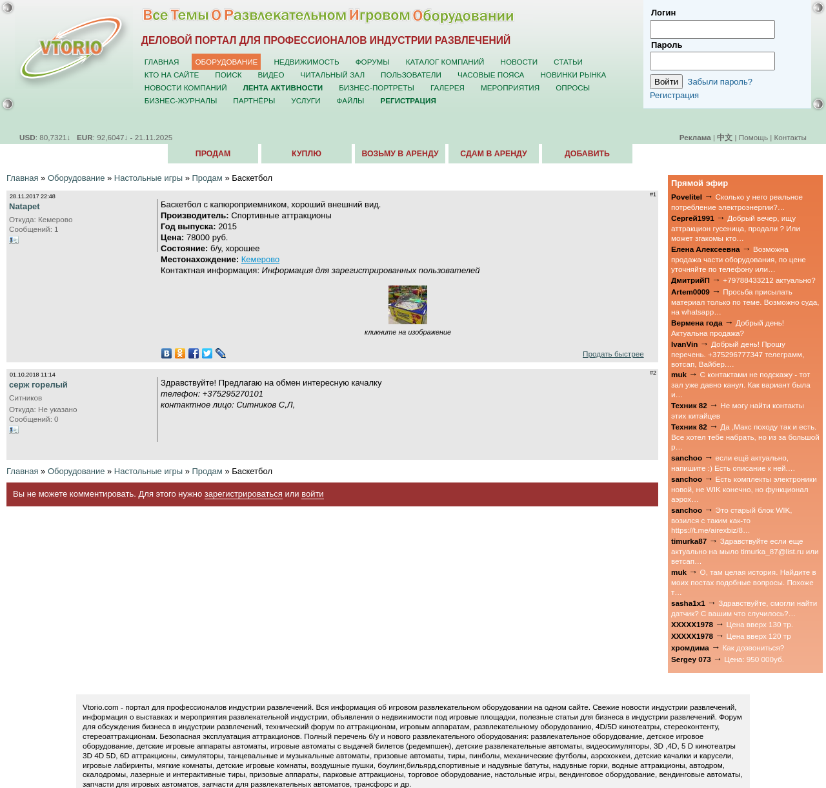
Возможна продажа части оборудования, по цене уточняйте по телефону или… (738, 259)
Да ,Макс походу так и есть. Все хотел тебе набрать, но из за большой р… (745, 436)
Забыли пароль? (720, 82)
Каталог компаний (445, 61)
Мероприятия (510, 87)
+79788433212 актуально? (769, 280)
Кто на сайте (172, 74)
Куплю (306, 153)
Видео (271, 74)
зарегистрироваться (244, 494)
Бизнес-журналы (181, 100)
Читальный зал (333, 74)
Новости (519, 61)
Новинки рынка (573, 74)
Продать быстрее (613, 353)
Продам (213, 153)
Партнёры (254, 100)
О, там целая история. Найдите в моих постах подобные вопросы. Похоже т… (743, 582)
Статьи (568, 61)
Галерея (447, 87)
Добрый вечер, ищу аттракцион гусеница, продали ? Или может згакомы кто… (735, 228)
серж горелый (38, 384)
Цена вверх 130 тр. (760, 624)
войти (312, 494)
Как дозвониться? (753, 647)
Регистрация (674, 95)
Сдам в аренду (493, 153)
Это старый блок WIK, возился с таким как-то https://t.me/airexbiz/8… (731, 520)
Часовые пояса (491, 74)
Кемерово (260, 259)
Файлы (351, 100)
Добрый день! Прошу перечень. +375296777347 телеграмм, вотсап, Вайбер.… (737, 354)
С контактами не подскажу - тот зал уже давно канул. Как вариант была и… (741, 384)
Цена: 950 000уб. (754, 659)
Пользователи (411, 74)
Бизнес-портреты (376, 87)
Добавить (587, 153)
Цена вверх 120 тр (759, 636)
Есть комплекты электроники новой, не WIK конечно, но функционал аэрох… (744, 489)
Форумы (373, 61)
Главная (162, 61)
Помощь (753, 137)
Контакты (790, 137)
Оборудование (226, 61)
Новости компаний (186, 87)
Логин (663, 12)
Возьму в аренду (399, 153)
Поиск (228, 74)
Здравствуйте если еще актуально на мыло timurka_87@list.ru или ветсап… (745, 551)
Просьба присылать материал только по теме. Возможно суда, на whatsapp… (745, 301)
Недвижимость (306, 61)
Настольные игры (148, 178)
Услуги (305, 100)
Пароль (666, 45)
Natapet (24, 206)
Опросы (573, 87)
